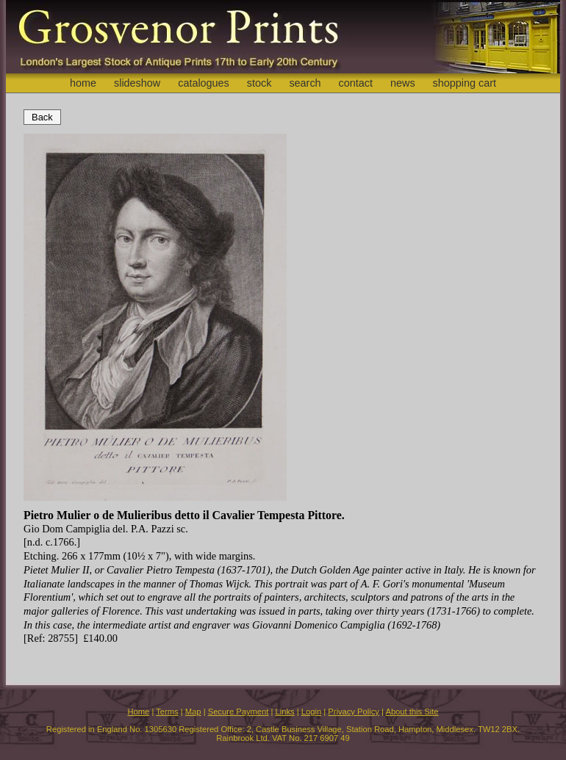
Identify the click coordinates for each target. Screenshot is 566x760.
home (83, 83)
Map (193, 711)
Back (42, 117)
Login (311, 711)
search (304, 83)
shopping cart (464, 83)
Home (138, 711)
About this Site (411, 711)
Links (285, 711)
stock (259, 83)
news (402, 83)
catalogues (203, 83)
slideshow (137, 83)
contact (356, 83)
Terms (167, 711)
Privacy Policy (353, 711)
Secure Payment (238, 711)
